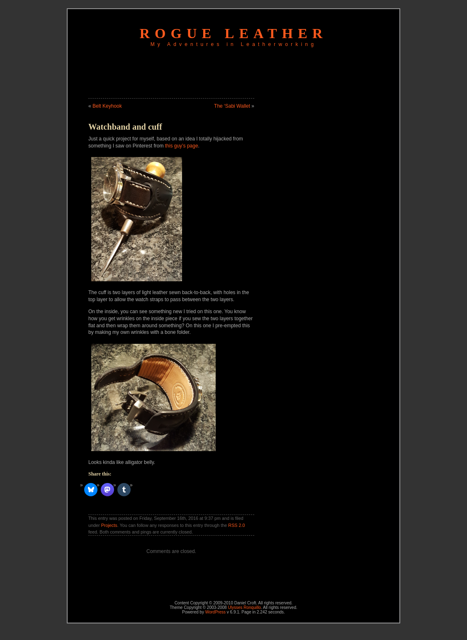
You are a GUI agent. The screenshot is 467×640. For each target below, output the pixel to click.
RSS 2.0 (236, 525)
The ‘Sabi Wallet (232, 106)
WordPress (215, 612)
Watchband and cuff (125, 126)
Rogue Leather (234, 33)
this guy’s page (181, 146)
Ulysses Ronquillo (244, 607)
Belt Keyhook (107, 106)
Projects (109, 525)
